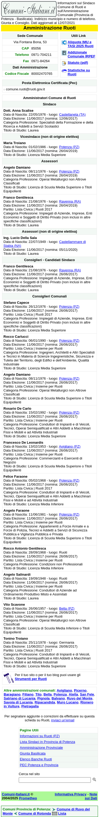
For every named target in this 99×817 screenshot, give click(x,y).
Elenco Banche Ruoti (36, 759)
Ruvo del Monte (79, 698)
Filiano (28, 694)
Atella (73, 694)
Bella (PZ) (66, 608)
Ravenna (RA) (70, 201)
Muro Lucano (68, 702)
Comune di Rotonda (34, 813)
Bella (48, 694)
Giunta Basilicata (33, 753)
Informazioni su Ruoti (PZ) (40, 736)
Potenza (60, 694)
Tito (38, 694)
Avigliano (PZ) (69, 446)
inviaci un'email (62, 720)
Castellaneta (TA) (72, 114)
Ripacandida (45, 702)
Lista (62, 813)
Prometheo (28, 798)
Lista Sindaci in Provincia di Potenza (47, 742)
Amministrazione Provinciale (41, 748)
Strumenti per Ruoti (31, 679)
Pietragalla (30, 706)
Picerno (80, 690)
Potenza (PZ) (69, 147)
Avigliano (64, 690)
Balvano (58, 698)
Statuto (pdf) (78, 63)
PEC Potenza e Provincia (39, 765)
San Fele (87, 694)
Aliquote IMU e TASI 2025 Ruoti (80, 44)
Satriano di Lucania (19, 698)
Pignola (43, 698)
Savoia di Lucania (18, 702)
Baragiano (12, 694)
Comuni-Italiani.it (16, 794)
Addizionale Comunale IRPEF (81, 54)
